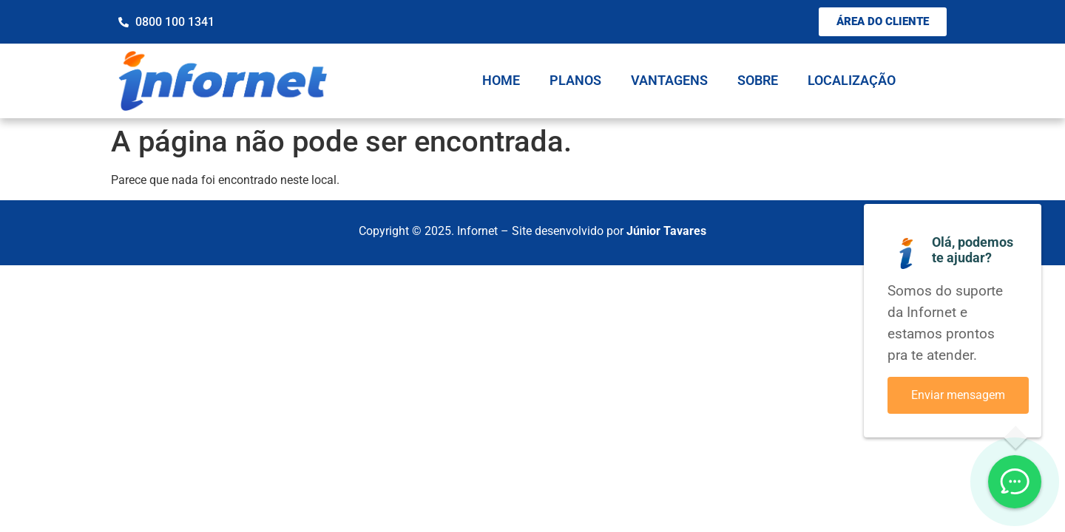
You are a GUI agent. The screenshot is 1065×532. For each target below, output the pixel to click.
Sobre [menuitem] (757, 80)
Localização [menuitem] (852, 80)
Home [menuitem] (501, 80)
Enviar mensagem (958, 395)
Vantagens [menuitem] (669, 80)
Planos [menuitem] (575, 80)
